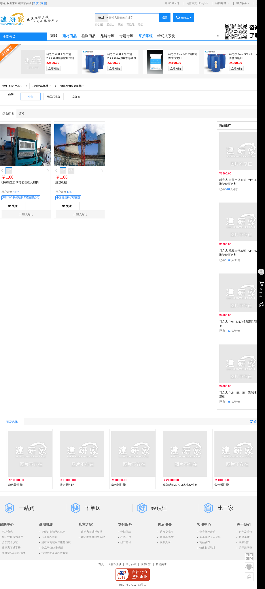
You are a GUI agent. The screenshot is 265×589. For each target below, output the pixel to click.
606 (69, 192)
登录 (35, 3)
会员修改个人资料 (210, 537)
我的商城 (220, 3)
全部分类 (9, 36)
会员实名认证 (9, 542)
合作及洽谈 (114, 564)
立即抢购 (53, 68)
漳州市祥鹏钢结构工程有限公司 (20, 197)
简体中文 (191, 3)
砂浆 (120, 24)
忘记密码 (7, 531)
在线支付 (125, 537)
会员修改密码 (207, 531)
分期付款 (125, 531)
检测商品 (88, 36)
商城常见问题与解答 (13, 553)
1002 (228, 402)
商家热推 (12, 422)
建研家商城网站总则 (53, 531)
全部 (30, 96)
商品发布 (204, 542)
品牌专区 (107, 36)
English (203, 3)
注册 (43, 3)
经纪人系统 (166, 36)
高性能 (130, 24)
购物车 (182, 17)
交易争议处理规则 (52, 547)
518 (227, 189)
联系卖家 (164, 542)
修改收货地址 (207, 547)
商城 (53, 36)
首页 (101, 564)
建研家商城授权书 (91, 531)
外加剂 (99, 24)
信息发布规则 (49, 537)
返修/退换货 (166, 537)
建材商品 (69, 36)
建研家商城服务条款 (92, 537)
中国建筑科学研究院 (68, 197)
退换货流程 (166, 531)
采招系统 (145, 36)
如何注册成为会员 (12, 537)
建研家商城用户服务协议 (56, 542)
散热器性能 (15, 484)
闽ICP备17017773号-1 (132, 584)
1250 (228, 331)
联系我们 (146, 564)
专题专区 (126, 36)
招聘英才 (161, 564)
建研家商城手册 (11, 547)
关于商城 (131, 564)
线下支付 (125, 542)
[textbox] (133, 17)
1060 (228, 260)
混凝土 (110, 24)
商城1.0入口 (172, 3)
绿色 (140, 24)
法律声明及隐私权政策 (54, 553)
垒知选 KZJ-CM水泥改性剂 (180, 484)
